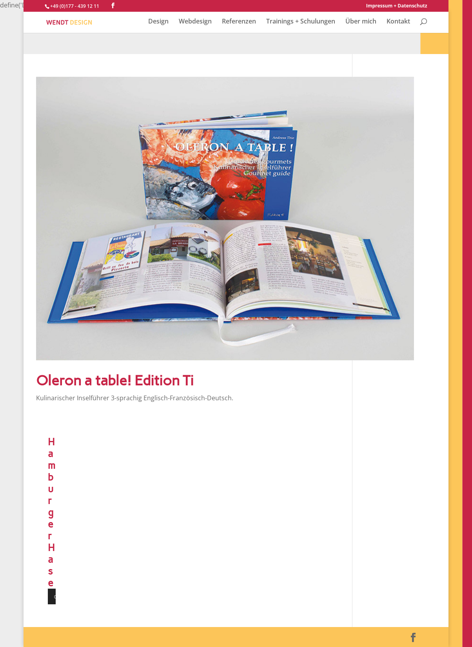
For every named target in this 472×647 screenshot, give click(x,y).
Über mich (360, 21)
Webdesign (195, 21)
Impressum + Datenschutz (396, 6)
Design (158, 21)
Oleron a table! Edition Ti (115, 380)
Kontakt (398, 21)
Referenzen (239, 21)
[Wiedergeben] (58, 596)
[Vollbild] (75, 596)
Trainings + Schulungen (300, 21)
